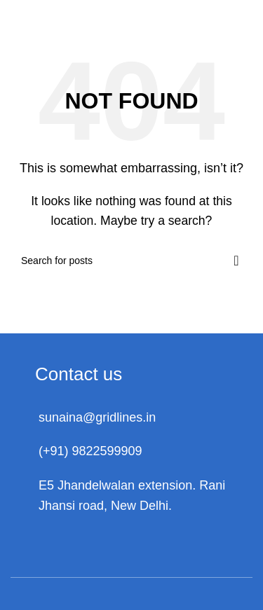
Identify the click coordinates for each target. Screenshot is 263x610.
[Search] (131, 260)
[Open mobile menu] (233, 14)
